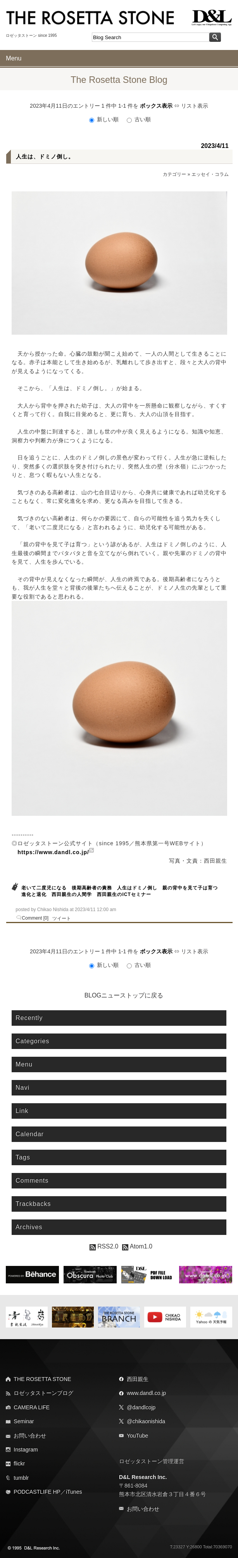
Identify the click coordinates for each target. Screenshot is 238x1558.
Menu (13, 58)
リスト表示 (194, 106)
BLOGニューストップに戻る (124, 995)
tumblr (21, 1478)
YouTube (137, 1435)
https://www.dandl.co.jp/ (53, 852)
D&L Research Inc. (143, 1477)
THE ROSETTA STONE (42, 1379)
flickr (19, 1463)
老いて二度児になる (44, 888)
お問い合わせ (30, 1435)
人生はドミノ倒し (137, 888)
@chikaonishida (146, 1421)
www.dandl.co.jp (146, 1393)
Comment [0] (35, 918)
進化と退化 (34, 894)
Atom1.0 (137, 1246)
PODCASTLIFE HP (37, 1492)
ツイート (61, 918)
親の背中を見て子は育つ (190, 888)
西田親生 (137, 1379)
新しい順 (104, 119)
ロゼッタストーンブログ (43, 1393)
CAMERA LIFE (32, 1407)
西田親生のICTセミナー (124, 894)
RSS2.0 (104, 1246)
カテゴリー (174, 174)
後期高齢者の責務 (92, 888)
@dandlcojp (141, 1407)
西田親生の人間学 (72, 894)
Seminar (24, 1421)
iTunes (74, 1492)
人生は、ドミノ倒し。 (45, 156)
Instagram (26, 1449)
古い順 (139, 119)
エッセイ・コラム (210, 174)
